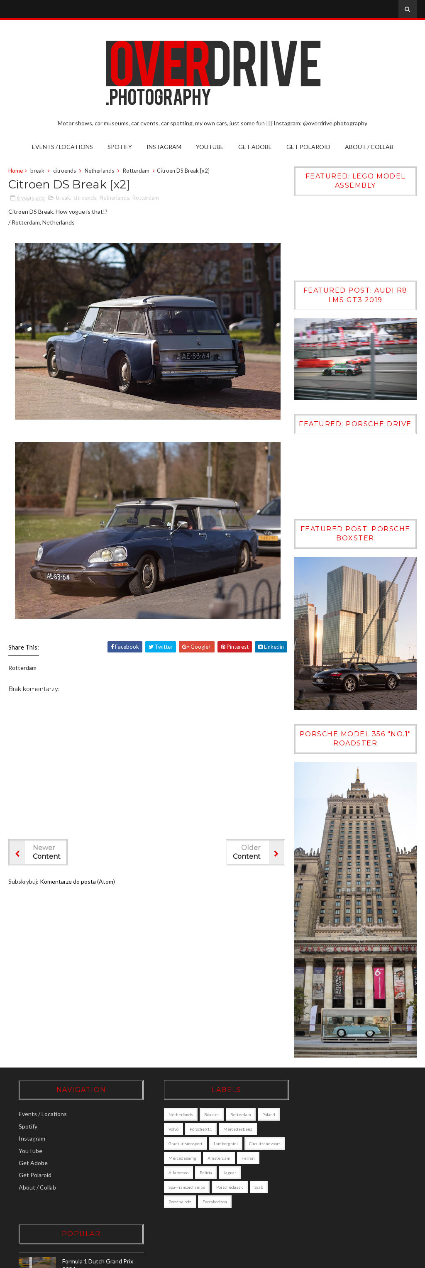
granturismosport (215, 1143)
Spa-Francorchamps (176, 1201)
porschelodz (169, 1216)
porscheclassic (219, 1201)
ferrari (237, 1172)
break (37, 171)
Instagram (164, 146)
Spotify (119, 146)
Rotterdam (136, 171)
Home (15, 171)
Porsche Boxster (354, 1188)
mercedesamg (172, 1172)
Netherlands (99, 171)
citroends (64, 171)
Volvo (187, 1128)
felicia (195, 1187)
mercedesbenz (172, 1143)
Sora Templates (295, 1259)
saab (248, 1201)
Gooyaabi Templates (386, 1259)
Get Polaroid (308, 146)
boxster (201, 1114)
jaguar (219, 1187)
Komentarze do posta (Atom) (77, 881)
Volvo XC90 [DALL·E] (359, 1152)
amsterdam (208, 1172)
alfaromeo (168, 1187)
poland (164, 1128)
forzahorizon (204, 1216)
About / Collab (369, 146)
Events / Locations (62, 146)
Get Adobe (255, 146)
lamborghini (170, 1158)
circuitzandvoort (209, 1158)
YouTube (210, 146)
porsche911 (214, 1128)
